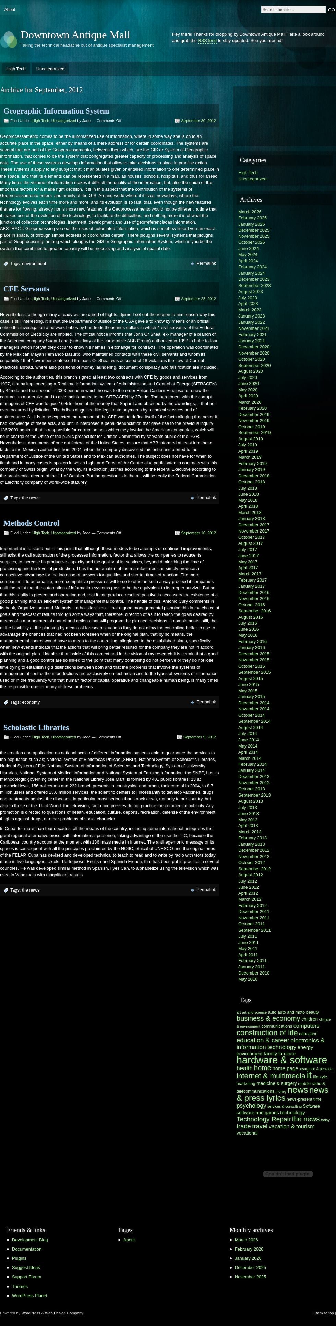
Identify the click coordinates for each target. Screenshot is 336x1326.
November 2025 (253, 236)
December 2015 (253, 653)
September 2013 (254, 795)
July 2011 (247, 936)
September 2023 (254, 285)
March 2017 (250, 573)
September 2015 (254, 672)
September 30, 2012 (198, 121)
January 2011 (251, 966)
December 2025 (253, 230)
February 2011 (252, 960)
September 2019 (254, 432)
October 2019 (251, 426)
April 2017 (248, 567)
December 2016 (253, 592)
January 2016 (251, 647)
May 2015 (247, 690)
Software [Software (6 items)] (311, 1106)
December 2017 (253, 524)
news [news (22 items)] (298, 1090)
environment (34, 263)
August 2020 (250, 371)
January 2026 (251, 224)
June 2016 (248, 629)
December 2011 (253, 911)
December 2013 (253, 776)
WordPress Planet (29, 1295)
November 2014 (253, 709)
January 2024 (251, 273)
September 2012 (254, 868)
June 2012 (248, 887)
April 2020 (248, 395)
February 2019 (252, 463)
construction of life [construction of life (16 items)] (267, 1032)
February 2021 (252, 334)
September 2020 (254, 365)
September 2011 (254, 930)
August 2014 (250, 727)
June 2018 (248, 494)
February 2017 (252, 580)
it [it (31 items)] (309, 1074)
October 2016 (251, 604)
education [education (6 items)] (308, 1033)
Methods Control (31, 523)
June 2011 (248, 942)
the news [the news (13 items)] (306, 1119)
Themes (20, 1286)
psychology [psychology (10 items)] (251, 1105)
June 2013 (248, 813)
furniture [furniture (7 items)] (287, 1053)
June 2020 (248, 383)
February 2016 (252, 641)
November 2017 (253, 531)
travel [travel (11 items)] (259, 1126)
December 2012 (253, 850)
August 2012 (250, 874)
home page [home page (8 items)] (285, 1068)
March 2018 (250, 512)
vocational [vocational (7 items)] (247, 1133)
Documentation (26, 1249)
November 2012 (253, 856)
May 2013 (247, 819)
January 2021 (251, 340)
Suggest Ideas (26, 1267)
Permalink (206, 263)
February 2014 (252, 764)
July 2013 (247, 807)
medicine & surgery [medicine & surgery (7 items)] (276, 1083)
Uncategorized (50, 68)
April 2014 (248, 752)
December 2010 (253, 973)
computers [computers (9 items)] (306, 1026)
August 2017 (250, 543)
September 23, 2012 (198, 299)
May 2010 (247, 979)
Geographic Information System (56, 111)
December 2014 (253, 702)
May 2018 (247, 500)
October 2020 (251, 359)
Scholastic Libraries (36, 727)
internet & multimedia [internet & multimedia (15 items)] (271, 1076)
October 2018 (251, 482)
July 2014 (247, 733)
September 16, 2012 (198, 533)
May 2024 (247, 254)
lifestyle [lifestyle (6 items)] (320, 1077)
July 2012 (247, 881)
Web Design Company (64, 1313)
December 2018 (253, 475)
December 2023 (253, 279)
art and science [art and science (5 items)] (254, 1012)
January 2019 (251, 469)
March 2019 (250, 457)
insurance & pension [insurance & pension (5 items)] (316, 1069)
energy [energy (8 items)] (305, 1047)
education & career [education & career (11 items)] (263, 1040)
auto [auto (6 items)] (272, 1012)
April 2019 (248, 451)
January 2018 (251, 518)
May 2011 (247, 948)
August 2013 (250, 801)
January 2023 (251, 316)
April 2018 (248, 506)
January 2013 (251, 844)
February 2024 (252, 267)
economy (31, 702)
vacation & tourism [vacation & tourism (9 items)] (292, 1126)
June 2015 (248, 684)
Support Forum (26, 1276)
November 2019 (253, 420)
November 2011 (253, 917)
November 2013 (253, 782)
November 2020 (253, 353)
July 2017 (247, 549)
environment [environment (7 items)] (250, 1053)
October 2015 (251, 666)
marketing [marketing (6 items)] (246, 1083)
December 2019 (253, 414)
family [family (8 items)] (270, 1053)
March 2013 (250, 831)
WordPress (30, 1313)
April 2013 (248, 825)
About (9, 9)
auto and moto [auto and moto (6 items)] (291, 1012)
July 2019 (247, 444)
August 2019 (250, 438)
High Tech (16, 68)
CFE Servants (26, 289)
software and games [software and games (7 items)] (258, 1112)
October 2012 (251, 862)
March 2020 (250, 402)
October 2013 (251, 788)
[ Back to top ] (324, 1313)
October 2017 (251, 537)
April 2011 (248, 954)
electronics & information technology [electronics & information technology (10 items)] (280, 1043)
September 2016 (254, 610)
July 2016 (247, 623)
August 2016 (250, 617)
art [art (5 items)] (239, 1012)
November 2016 (253, 598)
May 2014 (247, 746)
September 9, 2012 (199, 737)
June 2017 (248, 555)
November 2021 (253, 328)
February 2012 (252, 905)
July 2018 (247, 488)
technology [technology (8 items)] (292, 1112)
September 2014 (254, 721)
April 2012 (248, 893)
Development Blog (30, 1239)
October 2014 (251, 715)
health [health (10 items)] (245, 1068)
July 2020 (247, 377)
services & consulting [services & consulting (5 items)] (284, 1106)
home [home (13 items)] (262, 1068)
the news (30, 497)
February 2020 (252, 408)
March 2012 (250, 899)
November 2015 (253, 659)
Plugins (19, 1258)
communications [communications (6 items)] (276, 1026)
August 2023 (250, 291)
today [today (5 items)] (325, 1120)
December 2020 (253, 346)
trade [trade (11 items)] (244, 1126)
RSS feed (207, 40)
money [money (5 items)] (280, 1091)
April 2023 (248, 303)
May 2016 (247, 635)
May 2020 (247, 389)
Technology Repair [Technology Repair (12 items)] (264, 1119)
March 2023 (250, 309)
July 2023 (247, 297)
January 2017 (251, 586)
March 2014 (250, 758)
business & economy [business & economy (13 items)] (268, 1018)
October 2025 (251, 242)
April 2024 (248, 260)
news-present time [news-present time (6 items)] (304, 1099)
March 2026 (250, 211)
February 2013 (252, 837)
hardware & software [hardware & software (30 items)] (282, 1059)
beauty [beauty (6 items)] (312, 1012)
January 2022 (251, 322)
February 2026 (252, 217)
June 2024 (248, 248)
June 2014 (248, 739)
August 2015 (250, 678)
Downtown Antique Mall (75, 34)
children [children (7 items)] (309, 1019)
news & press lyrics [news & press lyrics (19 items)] (282, 1093)
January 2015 (251, 696)
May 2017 (247, 561)
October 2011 (251, 924)
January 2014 (251, 770)
